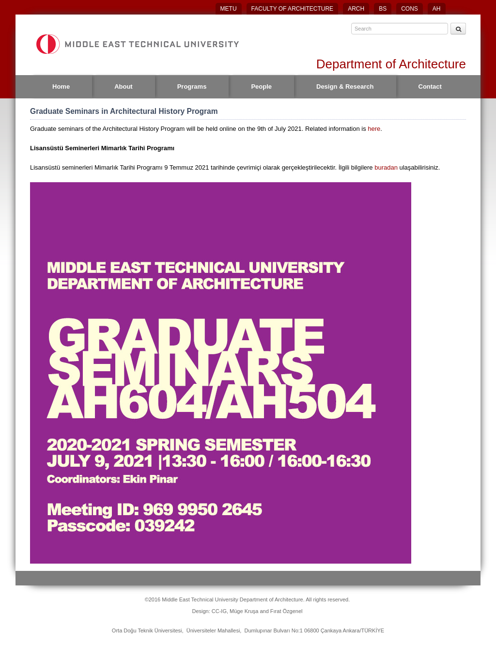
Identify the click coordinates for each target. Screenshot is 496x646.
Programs (192, 86)
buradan (386, 167)
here (374, 128)
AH (437, 8)
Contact (430, 86)
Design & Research (345, 86)
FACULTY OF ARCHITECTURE (292, 8)
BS (383, 8)
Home (61, 86)
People (261, 86)
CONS (409, 8)
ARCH (356, 8)
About (123, 86)
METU (228, 8)
